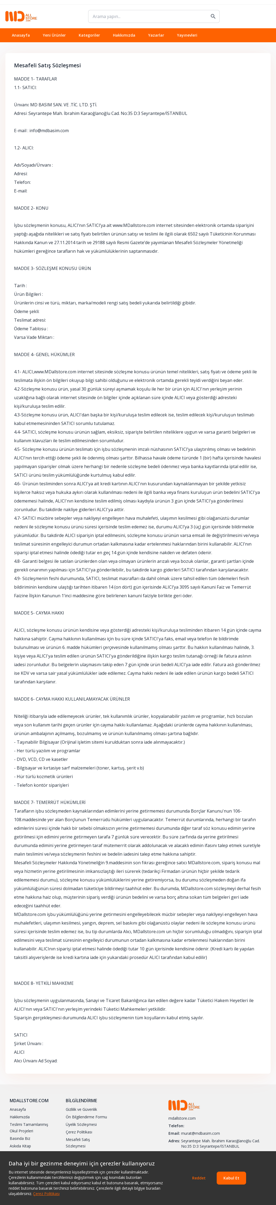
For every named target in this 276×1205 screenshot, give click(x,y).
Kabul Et (231, 1178)
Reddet (199, 1178)
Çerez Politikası (46, 1193)
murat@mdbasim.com (200, 1133)
